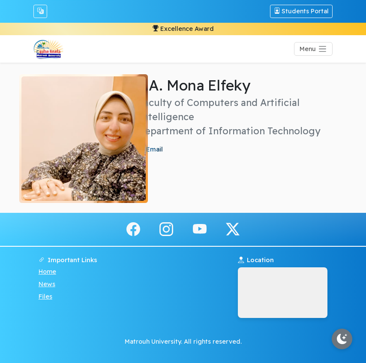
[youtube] (200, 229)
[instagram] (166, 229)
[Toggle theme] (342, 339)
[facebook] (133, 229)
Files (45, 296)
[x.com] (233, 229)
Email (153, 149)
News (47, 284)
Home (47, 271)
